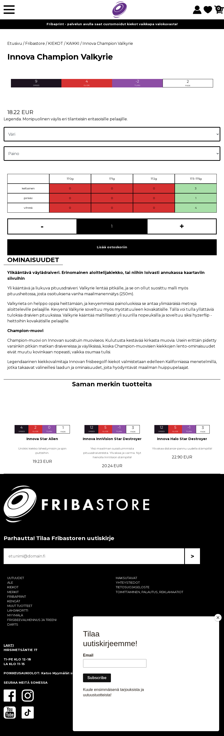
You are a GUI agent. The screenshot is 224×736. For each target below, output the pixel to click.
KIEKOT (12, 587)
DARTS (12, 624)
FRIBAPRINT (16, 596)
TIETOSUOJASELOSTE (132, 587)
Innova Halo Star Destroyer (182, 439)
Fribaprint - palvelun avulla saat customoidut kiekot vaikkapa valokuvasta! (112, 24)
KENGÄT (13, 601)
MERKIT (13, 592)
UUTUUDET (15, 578)
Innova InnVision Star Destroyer (112, 439)
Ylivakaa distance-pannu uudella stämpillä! (182, 448)
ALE (10, 582)
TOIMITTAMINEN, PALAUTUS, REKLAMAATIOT (149, 592)
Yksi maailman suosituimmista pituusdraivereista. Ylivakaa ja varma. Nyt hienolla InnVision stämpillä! (112, 453)
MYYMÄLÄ (15, 615)
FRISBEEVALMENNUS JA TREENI (32, 620)
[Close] (218, 645)
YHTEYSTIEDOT (128, 582)
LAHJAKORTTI (17, 610)
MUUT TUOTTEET (19, 606)
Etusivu (14, 43)
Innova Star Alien (42, 439)
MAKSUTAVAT (126, 578)
